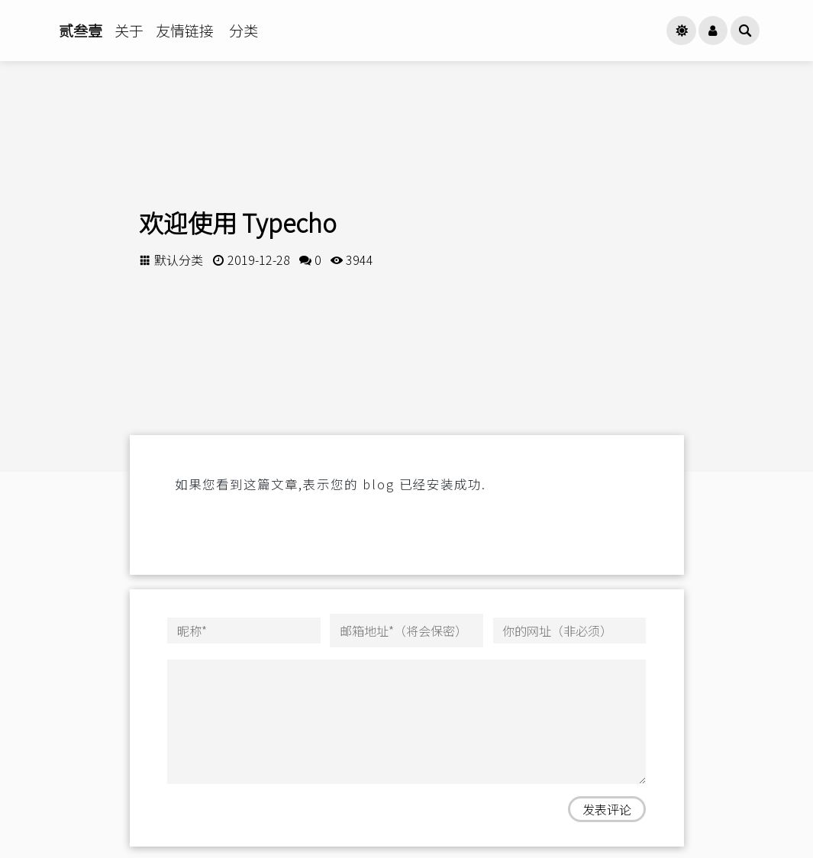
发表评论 (606, 809)
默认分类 (178, 259)
